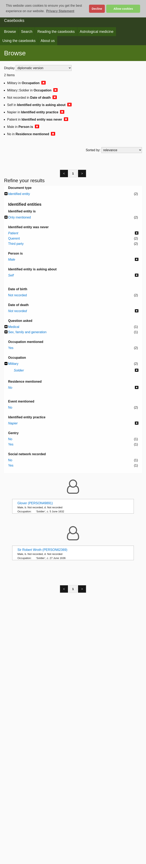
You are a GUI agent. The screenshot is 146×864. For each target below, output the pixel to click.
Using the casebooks (18, 41)
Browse (10, 32)
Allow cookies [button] (123, 8)
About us (48, 41)
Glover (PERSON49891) (35, 503)
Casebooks (14, 20)
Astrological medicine (96, 32)
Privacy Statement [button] (60, 11)
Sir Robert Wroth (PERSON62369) (42, 549)
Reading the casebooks (56, 32)
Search (26, 32)
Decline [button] (97, 8)
